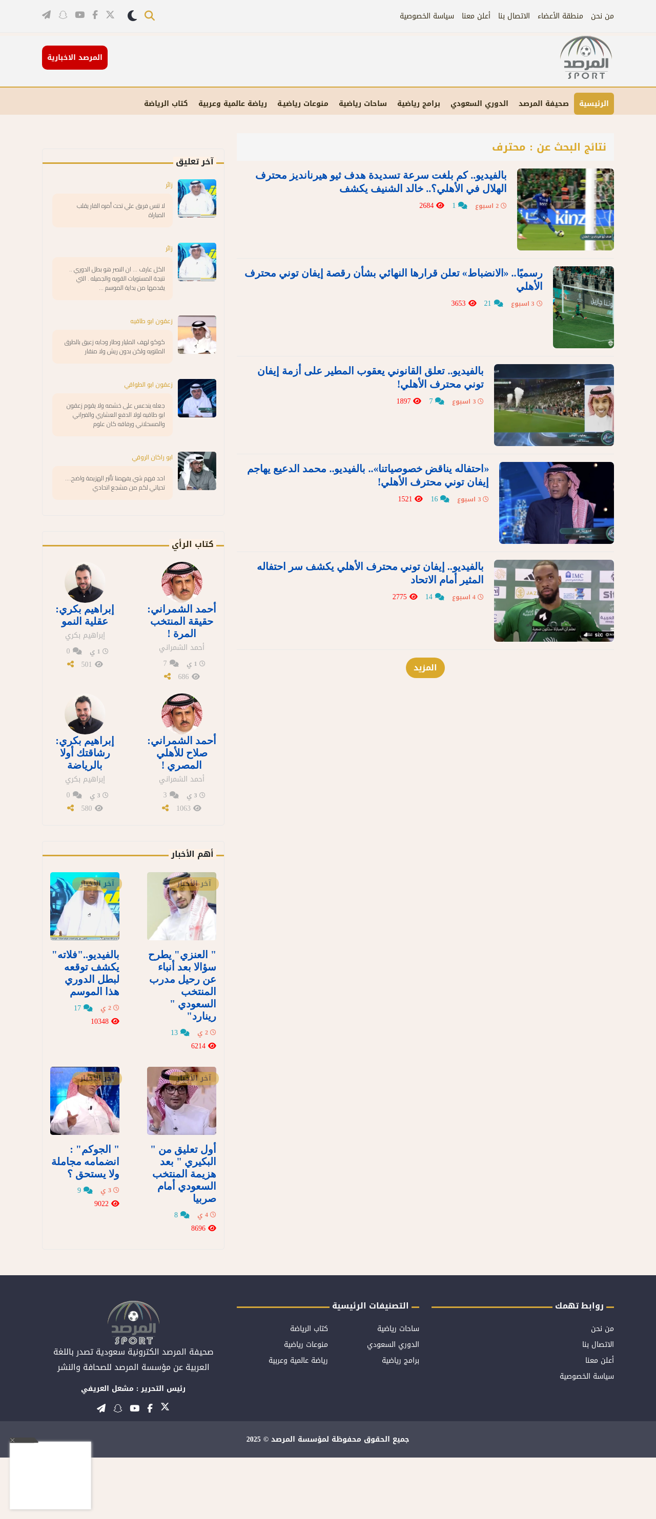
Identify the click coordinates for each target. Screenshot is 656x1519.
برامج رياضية (418, 104)
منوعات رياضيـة (303, 104)
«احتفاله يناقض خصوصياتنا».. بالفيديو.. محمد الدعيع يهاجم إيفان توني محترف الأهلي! (377, 437)
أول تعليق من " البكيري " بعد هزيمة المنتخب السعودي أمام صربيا (183, 1235)
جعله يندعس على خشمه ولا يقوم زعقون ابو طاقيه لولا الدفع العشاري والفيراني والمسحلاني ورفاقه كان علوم (113, 454)
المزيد (425, 606)
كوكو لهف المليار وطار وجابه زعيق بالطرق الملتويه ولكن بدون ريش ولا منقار (114, 371)
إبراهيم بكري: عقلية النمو (84, 676)
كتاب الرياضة (166, 104)
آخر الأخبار (194, 945)
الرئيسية (594, 104)
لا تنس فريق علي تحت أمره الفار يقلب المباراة (119, 212)
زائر (168, 184)
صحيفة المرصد (544, 104)
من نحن (602, 16)
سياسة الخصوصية (427, 16)
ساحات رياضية (363, 104)
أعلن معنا (476, 16)
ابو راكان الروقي (149, 504)
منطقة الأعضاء (560, 16)
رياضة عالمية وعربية (232, 104)
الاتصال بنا (514, 16)
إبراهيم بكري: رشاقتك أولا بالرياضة (84, 814)
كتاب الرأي (193, 606)
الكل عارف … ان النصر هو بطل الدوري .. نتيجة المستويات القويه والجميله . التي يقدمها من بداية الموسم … (119, 289)
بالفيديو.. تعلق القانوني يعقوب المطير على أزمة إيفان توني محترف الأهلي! (385, 352)
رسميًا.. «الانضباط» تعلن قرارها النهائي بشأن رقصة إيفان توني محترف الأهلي (378, 266)
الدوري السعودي (479, 104)
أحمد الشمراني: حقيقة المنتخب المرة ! (181, 683)
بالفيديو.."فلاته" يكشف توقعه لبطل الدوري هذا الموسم (85, 1034)
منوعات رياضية (306, 1406)
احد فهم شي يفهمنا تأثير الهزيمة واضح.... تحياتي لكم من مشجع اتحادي (117, 537)
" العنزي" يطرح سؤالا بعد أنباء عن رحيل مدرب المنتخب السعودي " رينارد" (182, 1046)
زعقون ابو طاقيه (147, 339)
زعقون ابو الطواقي (144, 416)
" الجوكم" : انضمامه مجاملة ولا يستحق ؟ (85, 1223)
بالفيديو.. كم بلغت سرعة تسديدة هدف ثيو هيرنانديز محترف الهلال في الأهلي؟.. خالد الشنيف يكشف (384, 181)
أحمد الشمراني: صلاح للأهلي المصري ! (181, 814)
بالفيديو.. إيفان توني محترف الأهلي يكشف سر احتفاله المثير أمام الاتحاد (383, 523)
